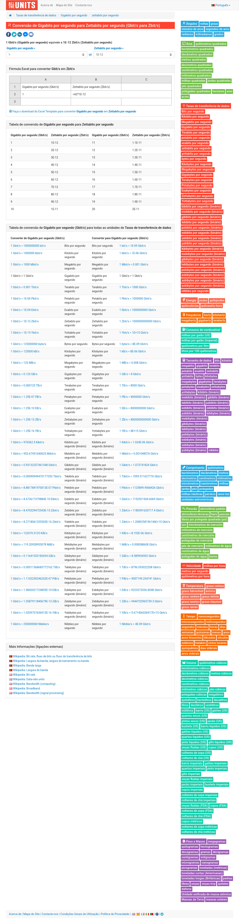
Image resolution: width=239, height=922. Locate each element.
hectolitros (204, 700)
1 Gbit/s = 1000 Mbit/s (25, 264)
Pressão (189, 509)
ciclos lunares (217, 643)
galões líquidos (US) (195, 731)
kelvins (210, 591)
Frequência (191, 315)
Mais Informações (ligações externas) (36, 647)
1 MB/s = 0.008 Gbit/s (133, 362)
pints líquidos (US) (194, 742)
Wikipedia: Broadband (26, 688)
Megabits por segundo (196, 122)
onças (195, 884)
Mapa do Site (64, 5)
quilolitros (188, 700)
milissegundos (216, 622)
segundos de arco (217, 29)
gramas (205, 852)
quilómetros (215, 468)
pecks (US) (215, 721)
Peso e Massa (193, 841)
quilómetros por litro (195, 346)
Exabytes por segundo (196, 190)
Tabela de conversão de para (61, 124)
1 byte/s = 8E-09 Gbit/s (133, 344)
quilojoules (216, 300)
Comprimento (193, 468)
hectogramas (209, 846)
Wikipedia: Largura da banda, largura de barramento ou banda (51, 661)
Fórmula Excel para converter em (42, 69)
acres (185, 96)
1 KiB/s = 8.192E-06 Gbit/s (135, 533)
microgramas (190, 862)
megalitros (216, 694)
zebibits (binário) (218, 408)
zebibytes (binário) (194, 445)
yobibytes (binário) (194, 450)
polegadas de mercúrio (197, 540)
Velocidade (191, 566)
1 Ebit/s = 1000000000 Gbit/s (137, 310)
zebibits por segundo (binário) (202, 238)
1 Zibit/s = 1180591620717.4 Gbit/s (141, 510)
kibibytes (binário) (219, 413)
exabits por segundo (195, 143)
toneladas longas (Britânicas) (201, 878)
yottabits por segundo (196, 153)
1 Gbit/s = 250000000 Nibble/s (30, 624)
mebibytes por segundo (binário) (203, 254)
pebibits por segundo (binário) (202, 227)
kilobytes (211, 376)
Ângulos (189, 24)
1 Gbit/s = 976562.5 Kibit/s (27, 442)
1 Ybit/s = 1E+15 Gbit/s (133, 332)
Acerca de (47, 5)
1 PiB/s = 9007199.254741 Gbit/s (140, 578)
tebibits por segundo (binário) (201, 222)
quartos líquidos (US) (196, 737)
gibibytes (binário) (194, 424)
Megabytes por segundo (198, 169)
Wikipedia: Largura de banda (30, 670)
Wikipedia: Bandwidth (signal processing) (38, 693)
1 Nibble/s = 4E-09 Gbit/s (134, 624)
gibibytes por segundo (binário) (202, 259)
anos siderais (190, 653)
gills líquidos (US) (220, 742)
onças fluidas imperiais (197, 779)
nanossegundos (209, 616)
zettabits (212, 371)
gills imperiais (191, 774)
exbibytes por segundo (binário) (203, 275)
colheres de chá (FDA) (196, 816)
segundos (188, 627)
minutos (202, 627)
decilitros (197, 705)
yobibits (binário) (193, 413)
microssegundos (193, 622)
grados (218, 34)
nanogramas (210, 862)
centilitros (212, 705)
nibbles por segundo (195, 291)
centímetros (207, 478)
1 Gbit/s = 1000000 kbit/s (26, 253)
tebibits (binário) (193, 403)
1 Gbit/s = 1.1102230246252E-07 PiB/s (35, 578)
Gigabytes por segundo (197, 175)
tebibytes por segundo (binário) (202, 264)
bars (214, 514)
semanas (188, 632)
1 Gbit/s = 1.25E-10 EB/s (26, 408)
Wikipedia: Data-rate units (28, 679)
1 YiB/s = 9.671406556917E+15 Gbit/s (143, 612)
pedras (227, 878)
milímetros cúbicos (194, 689)
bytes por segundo (194, 159)
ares (229, 91)
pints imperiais (217, 768)
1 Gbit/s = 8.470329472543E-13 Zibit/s (35, 510)
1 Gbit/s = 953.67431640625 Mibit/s (33, 453)
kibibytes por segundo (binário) (202, 249)
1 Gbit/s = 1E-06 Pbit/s (25, 298)
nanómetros (209, 483)
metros (223, 473)
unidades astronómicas (197, 499)
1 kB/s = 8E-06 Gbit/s (132, 351)
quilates (223, 884)
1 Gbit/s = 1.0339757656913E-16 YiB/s (35, 612)
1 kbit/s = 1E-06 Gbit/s (133, 253)
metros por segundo (195, 571)
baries (213, 556)
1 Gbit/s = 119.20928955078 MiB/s (32, 544)
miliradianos (204, 34)
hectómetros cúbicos (196, 668)
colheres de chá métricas (198, 832)
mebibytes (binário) (195, 418)
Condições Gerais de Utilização (79, 914)
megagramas (216, 841)
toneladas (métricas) (213, 868)
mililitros (187, 710)
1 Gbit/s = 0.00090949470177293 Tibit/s (36, 476)
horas (214, 627)
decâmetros (209, 473)
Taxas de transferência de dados (36, 15)
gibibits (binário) (218, 397)
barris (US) (203, 710)
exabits (200, 371)
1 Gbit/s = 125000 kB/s (25, 351)
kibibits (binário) (209, 392)
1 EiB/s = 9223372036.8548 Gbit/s (140, 590)
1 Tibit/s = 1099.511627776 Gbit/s (140, 476)
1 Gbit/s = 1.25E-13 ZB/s (26, 419)
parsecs (210, 494)
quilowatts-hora (211, 306)
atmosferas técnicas (195, 514)
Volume (189, 663)
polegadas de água (194, 556)
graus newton (191, 602)
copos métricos (192, 821)
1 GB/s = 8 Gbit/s (130, 374)
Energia (189, 300)
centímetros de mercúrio (198, 535)
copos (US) (215, 747)
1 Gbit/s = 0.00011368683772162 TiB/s (35, 567)
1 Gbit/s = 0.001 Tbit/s (25, 287)
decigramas (220, 852)
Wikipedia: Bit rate (24, 674)
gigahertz (204, 320)
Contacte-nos (83, 5)
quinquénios (190, 648)
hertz (207, 315)
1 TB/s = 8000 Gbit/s (132, 385)
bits (217, 360)
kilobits (227, 360)
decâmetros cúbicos (195, 673)
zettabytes (218, 387)
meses (216, 632)
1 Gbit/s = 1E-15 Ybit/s (25, 332)
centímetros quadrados (197, 70)
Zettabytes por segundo (197, 196)
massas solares (216, 899)
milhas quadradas (193, 81)
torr (184, 525)
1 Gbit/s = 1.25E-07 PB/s (26, 396)
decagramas (190, 852)
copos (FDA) (218, 805)
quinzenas (203, 632)
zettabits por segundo (105, 15)
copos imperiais (192, 789)
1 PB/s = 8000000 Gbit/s (134, 396)
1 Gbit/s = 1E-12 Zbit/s (25, 321)
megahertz (189, 320)
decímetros (189, 478)
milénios (187, 643)
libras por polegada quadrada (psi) (204, 519)
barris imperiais (192, 763)
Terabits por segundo (196, 132)
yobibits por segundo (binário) (202, 243)
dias (222, 627)
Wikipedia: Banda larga (27, 665)
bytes (199, 376)
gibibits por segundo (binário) (201, 217)
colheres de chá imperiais (199, 800)
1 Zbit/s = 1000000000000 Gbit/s (140, 321)
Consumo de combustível (201, 330)
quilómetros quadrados (210, 44)
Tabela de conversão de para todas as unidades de (90, 228)
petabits (187, 371)
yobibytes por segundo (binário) (203, 285)
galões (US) (220, 710)
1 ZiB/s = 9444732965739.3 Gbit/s (140, 601)
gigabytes (205, 381)
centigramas (190, 857)
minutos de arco (192, 29)
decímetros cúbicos (195, 679)
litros (185, 705)
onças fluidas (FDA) (195, 805)
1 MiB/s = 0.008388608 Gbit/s (138, 544)
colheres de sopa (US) (196, 753)
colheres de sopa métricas (199, 827)
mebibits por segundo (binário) (202, 211)
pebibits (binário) (217, 403)
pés (194, 489)
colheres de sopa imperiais (199, 795)
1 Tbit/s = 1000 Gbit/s (133, 287)
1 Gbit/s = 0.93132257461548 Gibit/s (34, 465)
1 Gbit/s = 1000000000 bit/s (28, 245)
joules (203, 300)
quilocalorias (190, 306)
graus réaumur (211, 602)
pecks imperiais (192, 784)
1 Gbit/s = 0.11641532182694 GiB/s (33, 555)
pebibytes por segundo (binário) (203, 270)
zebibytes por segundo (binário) (203, 280)
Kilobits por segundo (195, 116)
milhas (223, 483)
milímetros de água (218, 546)
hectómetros (190, 473)
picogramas (189, 868)
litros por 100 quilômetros (199, 351)
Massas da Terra (193, 899)
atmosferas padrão (212, 509)
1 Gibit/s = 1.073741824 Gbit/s (138, 465)
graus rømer (190, 607)
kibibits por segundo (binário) (201, 206)
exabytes (203, 387)
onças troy (208, 884)
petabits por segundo (196, 138)
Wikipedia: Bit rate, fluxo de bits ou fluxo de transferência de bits (52, 656)
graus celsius (215, 586)
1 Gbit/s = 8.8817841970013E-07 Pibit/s (36, 487)
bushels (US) (190, 726)
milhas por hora (214, 566)
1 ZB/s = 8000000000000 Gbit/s (139, 419)
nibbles (213, 450)
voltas (204, 24)
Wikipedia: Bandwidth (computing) (34, 683)
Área (187, 44)
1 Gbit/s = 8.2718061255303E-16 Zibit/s (36, 521)
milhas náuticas (192, 494)
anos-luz (223, 494)
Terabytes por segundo (197, 180)
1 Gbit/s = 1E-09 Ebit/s (25, 310)
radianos (187, 34)
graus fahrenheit (193, 591)
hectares (218, 91)
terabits (214, 366)
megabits (188, 366)
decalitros (220, 700)
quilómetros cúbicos (213, 663)
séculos (222, 637)
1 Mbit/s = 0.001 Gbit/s (133, 264)
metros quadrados (194, 59)
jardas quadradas (219, 81)
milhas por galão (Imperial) (200, 340)
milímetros (224, 478)
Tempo (188, 616)
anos (226, 632)
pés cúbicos (217, 689)
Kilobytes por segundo (196, 164)
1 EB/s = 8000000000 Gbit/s (136, 408)
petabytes (188, 387)
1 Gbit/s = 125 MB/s (23, 362)
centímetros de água (195, 551)
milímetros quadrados (196, 75)
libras (185, 884)
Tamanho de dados (196, 360)
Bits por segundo (193, 111)
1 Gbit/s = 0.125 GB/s (24, 374)
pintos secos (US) (193, 721)
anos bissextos (192, 637)
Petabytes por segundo (197, 185)
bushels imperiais (216, 784)
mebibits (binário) (193, 397)
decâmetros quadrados (197, 54)
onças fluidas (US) (194, 747)
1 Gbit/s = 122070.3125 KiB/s (29, 533)
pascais (224, 514)
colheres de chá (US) (195, 758)
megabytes (189, 381)
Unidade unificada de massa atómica (206, 894)
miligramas (208, 857)
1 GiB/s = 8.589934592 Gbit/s (137, 555)
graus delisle (210, 596)
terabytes (220, 381)
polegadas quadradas (196, 91)
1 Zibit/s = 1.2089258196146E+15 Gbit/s (144, 521)
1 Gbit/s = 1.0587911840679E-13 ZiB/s (35, 601)
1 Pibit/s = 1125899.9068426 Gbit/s (141, 487)
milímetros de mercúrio (197, 530)
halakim (200, 643)
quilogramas (190, 846)
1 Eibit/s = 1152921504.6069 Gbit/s (141, 499)
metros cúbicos (221, 673)
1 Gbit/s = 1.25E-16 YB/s (26, 430)
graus (214, 24)
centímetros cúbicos (195, 684)
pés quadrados (191, 86)
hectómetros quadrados (197, 49)
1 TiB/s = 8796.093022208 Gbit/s (140, 567)
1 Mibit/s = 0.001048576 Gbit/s (138, 453)
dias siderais (208, 648)
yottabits (187, 376)
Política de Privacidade (115, 914)
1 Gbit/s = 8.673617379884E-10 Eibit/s (35, 499)
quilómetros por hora (195, 576)
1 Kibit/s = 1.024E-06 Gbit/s (136, 442)
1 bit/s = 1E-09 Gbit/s (132, 245)
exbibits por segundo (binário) (202, 233)
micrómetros (190, 483)
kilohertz (219, 315)
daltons (187, 889)
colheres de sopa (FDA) (197, 811)
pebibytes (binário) (194, 434)
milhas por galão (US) (196, 335)
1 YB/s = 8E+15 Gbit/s (133, 430)
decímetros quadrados (197, 65)
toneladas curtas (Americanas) (202, 873)
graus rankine (191, 596)
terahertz (219, 320)
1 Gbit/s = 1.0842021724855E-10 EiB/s (35, 590)
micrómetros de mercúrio (205, 525)
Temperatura (192, 586)
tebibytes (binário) (194, 429)
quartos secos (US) (194, 716)
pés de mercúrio (192, 546)
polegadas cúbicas (194, 694)
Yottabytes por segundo (197, 201)
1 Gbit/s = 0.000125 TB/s (26, 385)
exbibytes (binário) (194, 439)
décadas (209, 637)
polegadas (206, 489)
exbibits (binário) (193, 408)
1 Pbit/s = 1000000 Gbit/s (135, 298)
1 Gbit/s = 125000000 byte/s (28, 344)
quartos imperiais (193, 768)
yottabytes (189, 392)
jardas (186, 489)
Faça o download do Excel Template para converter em (72, 111)
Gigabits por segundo (74, 15)
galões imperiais (216, 763)
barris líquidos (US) (214, 726)
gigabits (201, 366)
